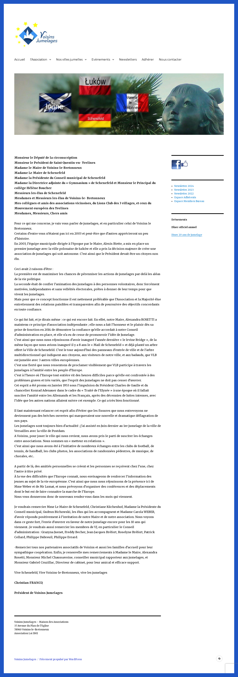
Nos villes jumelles (69, 59)
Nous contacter (170, 59)
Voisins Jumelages (25, 659)
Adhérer (148, 59)
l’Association (38, 59)
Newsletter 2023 (184, 189)
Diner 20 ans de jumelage (186, 234)
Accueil (19, 59)
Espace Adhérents (185, 197)
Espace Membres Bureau (189, 201)
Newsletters (128, 59)
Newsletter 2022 (184, 193)
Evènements (101, 59)
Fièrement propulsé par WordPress (60, 659)
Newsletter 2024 (184, 186)
